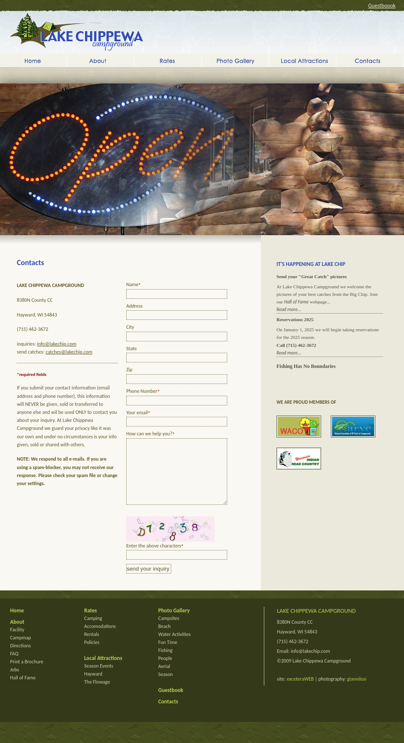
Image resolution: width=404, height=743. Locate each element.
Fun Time (167, 655)
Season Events (98, 678)
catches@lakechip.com (68, 352)
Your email (138, 413)
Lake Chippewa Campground (76, 32)
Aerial (164, 679)
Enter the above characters (154, 558)
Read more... (288, 309)
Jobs (14, 682)
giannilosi (357, 692)
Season (165, 687)
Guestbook (170, 702)
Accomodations (100, 639)
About (100, 60)
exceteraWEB (300, 692)
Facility (17, 642)
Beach (164, 639)
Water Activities (174, 647)
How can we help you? (150, 434)
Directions (20, 658)
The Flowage (97, 694)
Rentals (91, 647)
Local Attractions (302, 60)
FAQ (14, 666)
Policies (91, 655)
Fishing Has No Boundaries (305, 366)
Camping (93, 631)
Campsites (168, 631)
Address (134, 306)
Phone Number (142, 391)
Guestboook (382, 5)
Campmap (20, 650)
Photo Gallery (235, 60)
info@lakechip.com (56, 344)
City (130, 327)
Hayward (93, 686)
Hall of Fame (296, 302)
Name (133, 284)
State (131, 348)
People (165, 671)
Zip (129, 370)
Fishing (165, 663)
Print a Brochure (26, 674)
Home (33, 60)
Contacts (370, 60)
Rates (168, 60)
